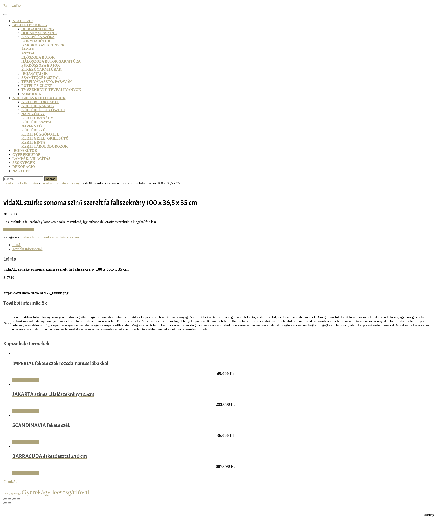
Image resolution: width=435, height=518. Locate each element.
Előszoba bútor (38, 57)
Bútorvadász (12, 5)
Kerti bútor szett (40, 102)
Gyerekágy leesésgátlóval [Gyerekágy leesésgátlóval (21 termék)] (55, 492)
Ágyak (27, 49)
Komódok (31, 94)
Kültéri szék (34, 130)
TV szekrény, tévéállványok (51, 90)
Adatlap (429, 515)
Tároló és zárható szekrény (60, 183)
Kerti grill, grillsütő (45, 138)
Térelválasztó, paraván (46, 82)
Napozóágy (33, 114)
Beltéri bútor (29, 183)
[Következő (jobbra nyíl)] (9, 503)
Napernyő (31, 126)
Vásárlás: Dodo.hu (25, 380)
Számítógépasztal (40, 77)
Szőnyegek (23, 163)
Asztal (28, 53)
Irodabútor (24, 150)
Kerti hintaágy (37, 118)
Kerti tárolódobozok (44, 146)
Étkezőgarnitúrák (41, 69)
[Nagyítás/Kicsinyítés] (5, 499)
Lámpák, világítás (31, 159)
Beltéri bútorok (29, 25)
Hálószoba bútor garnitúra (51, 61)
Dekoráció (23, 167)
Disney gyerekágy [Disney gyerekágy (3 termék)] (12, 493)
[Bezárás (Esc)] (18, 499)
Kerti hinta (33, 142)
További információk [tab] (27, 249)
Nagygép (21, 171)
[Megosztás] (14, 499)
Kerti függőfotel (40, 134)
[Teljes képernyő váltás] (9, 499)
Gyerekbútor (26, 154)
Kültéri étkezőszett (43, 110)
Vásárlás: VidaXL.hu (18, 229)
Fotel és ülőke (37, 86)
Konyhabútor (35, 41)
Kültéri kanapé (37, 106)
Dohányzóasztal (39, 33)
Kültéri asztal (36, 122)
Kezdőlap (22, 21)
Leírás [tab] (16, 245)
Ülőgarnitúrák (37, 29)
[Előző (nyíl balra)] (5, 503)
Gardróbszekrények (43, 45)
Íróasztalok (34, 73)
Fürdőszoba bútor (40, 65)
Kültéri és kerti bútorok (38, 98)
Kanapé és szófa (37, 37)
